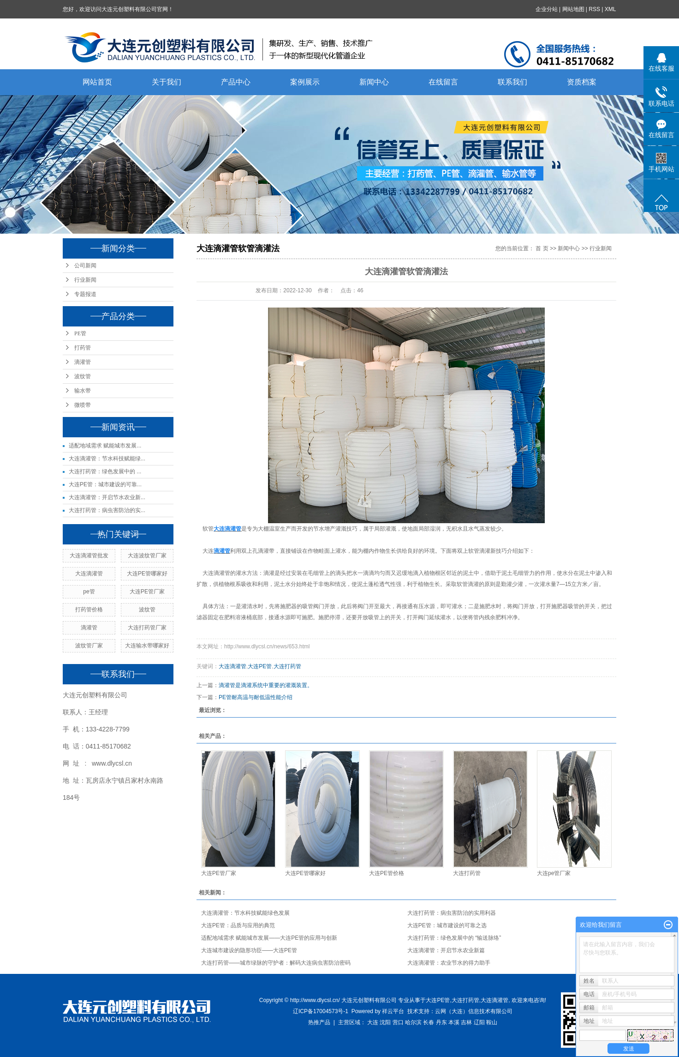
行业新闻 (85, 280)
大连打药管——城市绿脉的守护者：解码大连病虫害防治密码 (276, 963)
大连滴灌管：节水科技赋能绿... (107, 458)
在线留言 (443, 82)
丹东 (441, 1022)
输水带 (82, 390)
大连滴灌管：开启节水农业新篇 (446, 950)
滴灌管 (82, 362)
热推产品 (319, 1022)
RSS (595, 9)
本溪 (453, 1022)
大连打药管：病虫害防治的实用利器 (451, 913)
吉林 (466, 1022)
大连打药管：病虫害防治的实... (107, 510)
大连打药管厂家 (147, 627)
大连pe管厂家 (554, 873)
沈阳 (385, 1022)
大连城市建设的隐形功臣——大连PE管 (249, 950)
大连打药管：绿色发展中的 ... (105, 471)
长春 (428, 1022)
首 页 (542, 248)
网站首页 (97, 82)
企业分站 (547, 9)
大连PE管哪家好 (147, 573)
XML (610, 9)
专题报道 (85, 294)
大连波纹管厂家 (147, 555)
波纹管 (82, 376)
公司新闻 (85, 265)
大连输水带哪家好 (147, 645)
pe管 (89, 591)
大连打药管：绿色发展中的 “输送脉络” (454, 938)
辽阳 (479, 1022)
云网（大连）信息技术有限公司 (473, 1011)
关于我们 (166, 82)
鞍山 (491, 1022)
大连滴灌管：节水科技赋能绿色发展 (245, 913)
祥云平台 (393, 1011)
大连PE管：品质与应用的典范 (238, 925)
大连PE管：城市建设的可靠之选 (447, 925)
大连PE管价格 (386, 873)
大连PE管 (260, 666)
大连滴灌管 (89, 573)
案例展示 (305, 82)
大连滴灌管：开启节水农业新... (107, 497)
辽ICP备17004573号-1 (320, 1011)
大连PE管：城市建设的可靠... (105, 484)
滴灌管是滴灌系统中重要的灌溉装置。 (266, 685)
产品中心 (235, 82)
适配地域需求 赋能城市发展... (105, 445)
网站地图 (573, 9)
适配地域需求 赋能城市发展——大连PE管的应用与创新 (269, 938)
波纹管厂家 (89, 645)
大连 (208, 551)
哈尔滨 (413, 1022)
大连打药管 (287, 666)
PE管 (80, 333)
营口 (398, 1022)
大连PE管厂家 (147, 591)
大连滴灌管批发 (89, 555)
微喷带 (82, 405)
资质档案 (581, 82)
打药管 (82, 347)
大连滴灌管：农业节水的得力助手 (448, 963)
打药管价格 (89, 609)
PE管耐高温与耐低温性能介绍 (255, 697)
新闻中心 (374, 82)
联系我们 (512, 82)
